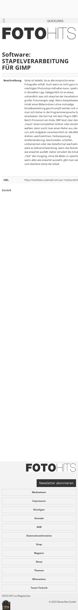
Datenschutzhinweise (39, 535)
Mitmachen (39, 579)
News (39, 561)
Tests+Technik (39, 587)
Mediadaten (39, 492)
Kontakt (39, 518)
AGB (39, 527)
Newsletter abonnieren (56, 483)
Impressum (39, 501)
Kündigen (39, 509)
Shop (39, 544)
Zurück (6, 190)
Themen (39, 570)
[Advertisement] (39, 333)
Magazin (39, 553)
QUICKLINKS (55, 21)
